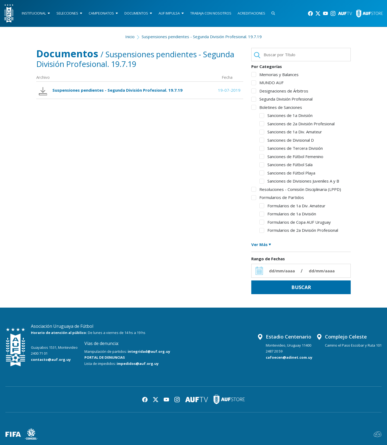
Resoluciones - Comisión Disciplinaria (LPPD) (296, 189)
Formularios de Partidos (277, 197)
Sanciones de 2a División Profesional (297, 123)
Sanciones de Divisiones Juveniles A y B (299, 181)
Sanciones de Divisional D (286, 140)
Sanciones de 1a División (286, 115)
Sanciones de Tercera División (291, 148)
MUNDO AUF (267, 82)
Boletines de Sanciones (276, 107)
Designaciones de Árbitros (279, 91)
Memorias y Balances (275, 74)
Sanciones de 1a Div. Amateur (290, 131)
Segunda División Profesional (282, 99)
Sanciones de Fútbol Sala (286, 164)
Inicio (130, 36)
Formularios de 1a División (287, 213)
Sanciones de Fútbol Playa (287, 173)
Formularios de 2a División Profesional (298, 230)
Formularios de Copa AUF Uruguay (295, 222)
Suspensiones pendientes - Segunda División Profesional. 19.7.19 (202, 36)
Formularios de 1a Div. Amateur (292, 205)
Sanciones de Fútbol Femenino (291, 156)
